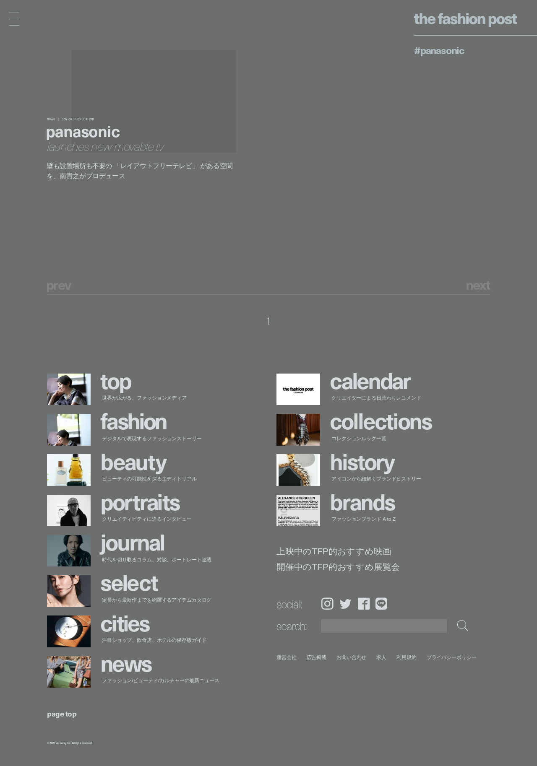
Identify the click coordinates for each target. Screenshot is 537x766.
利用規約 (406, 657)
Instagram (327, 603)
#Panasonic (439, 49)
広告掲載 (317, 657)
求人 (382, 657)
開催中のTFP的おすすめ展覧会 (338, 567)
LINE (381, 603)
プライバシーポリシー (452, 657)
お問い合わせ (351, 657)
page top (61, 713)
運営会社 (286, 657)
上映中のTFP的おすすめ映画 (333, 551)
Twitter (345, 603)
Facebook (364, 603)
